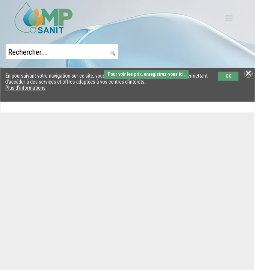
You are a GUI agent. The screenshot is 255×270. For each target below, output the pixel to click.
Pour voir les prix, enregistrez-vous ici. (146, 74)
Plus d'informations (25, 88)
